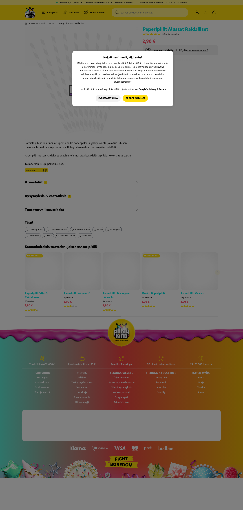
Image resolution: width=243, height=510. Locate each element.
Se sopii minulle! (135, 98)
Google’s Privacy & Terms (152, 89)
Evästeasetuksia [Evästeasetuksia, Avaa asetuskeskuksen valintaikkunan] (108, 98)
